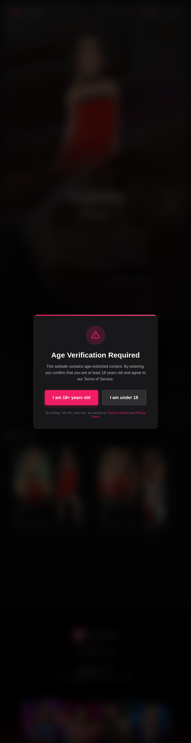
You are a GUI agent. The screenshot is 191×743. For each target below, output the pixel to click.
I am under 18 (124, 397)
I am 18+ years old (71, 397)
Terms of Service (118, 413)
